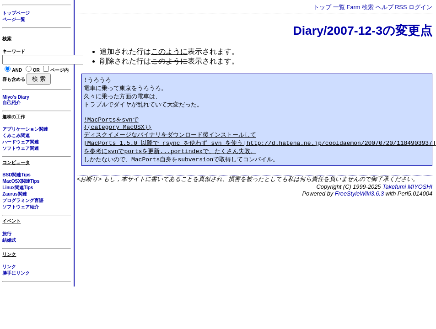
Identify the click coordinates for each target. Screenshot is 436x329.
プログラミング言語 (22, 200)
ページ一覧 (13, 19)
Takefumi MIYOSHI (407, 193)
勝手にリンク (16, 273)
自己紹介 (11, 102)
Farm (354, 7)
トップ (322, 7)
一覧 (339, 7)
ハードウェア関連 (20, 141)
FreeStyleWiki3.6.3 (359, 200)
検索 (368, 7)
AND (17, 70)
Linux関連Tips (17, 187)
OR (36, 70)
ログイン (420, 7)
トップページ (16, 13)
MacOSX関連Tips (20, 181)
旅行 (6, 233)
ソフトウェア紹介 (20, 206)
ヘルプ (384, 7)
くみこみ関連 (16, 135)
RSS (401, 7)
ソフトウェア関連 (20, 148)
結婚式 (9, 240)
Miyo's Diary (15, 97)
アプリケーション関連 (25, 129)
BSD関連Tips (16, 174)
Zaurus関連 (14, 193)
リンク (9, 266)
